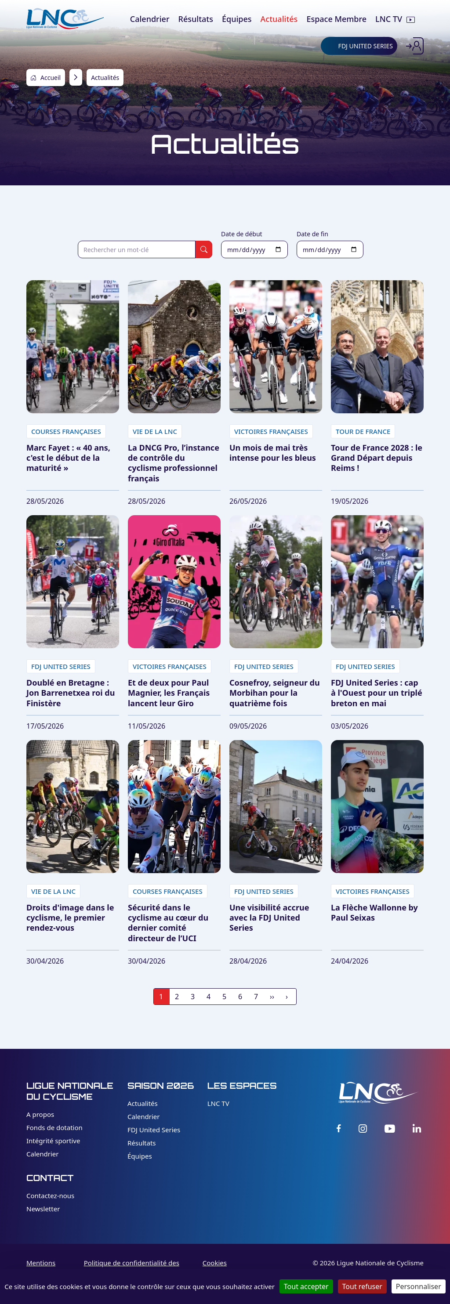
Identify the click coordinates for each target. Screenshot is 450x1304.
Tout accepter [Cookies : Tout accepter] (306, 1286)
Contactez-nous (50, 1195)
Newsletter (43, 1208)
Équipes (139, 1156)
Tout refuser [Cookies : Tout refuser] (362, 1286)
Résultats (141, 1142)
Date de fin (312, 234)
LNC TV (218, 1103)
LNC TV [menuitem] (388, 19)
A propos (40, 1114)
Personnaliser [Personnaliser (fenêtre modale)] (418, 1286)
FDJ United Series (153, 1129)
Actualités (142, 1103)
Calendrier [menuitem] (150, 19)
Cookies (215, 1262)
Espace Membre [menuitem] (336, 19)
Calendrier (42, 1153)
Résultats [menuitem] (195, 19)
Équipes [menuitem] (237, 19)
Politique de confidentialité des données (131, 1267)
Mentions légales (40, 1267)
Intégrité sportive (53, 1140)
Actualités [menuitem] (279, 19)
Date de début (241, 234)
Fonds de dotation (54, 1127)
